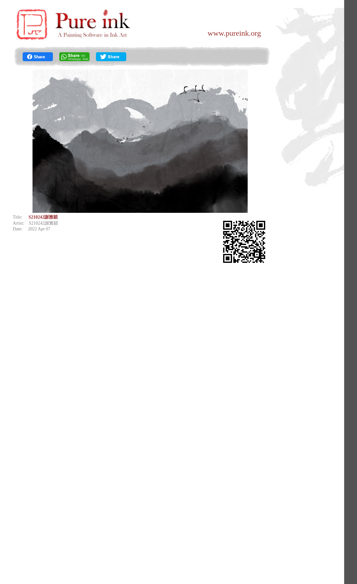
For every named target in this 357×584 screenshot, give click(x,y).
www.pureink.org (234, 33)
